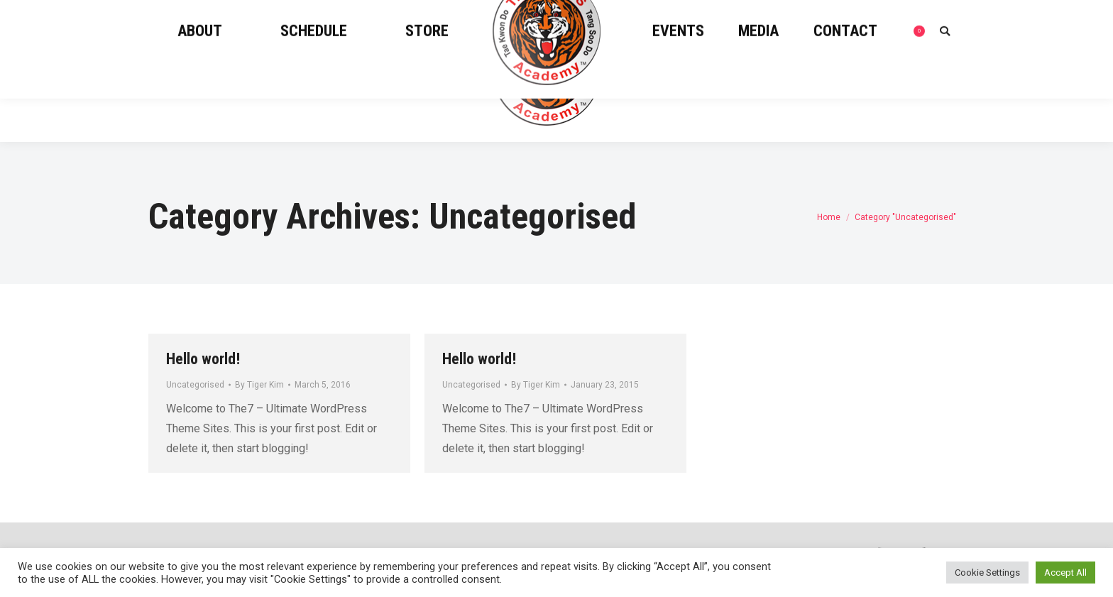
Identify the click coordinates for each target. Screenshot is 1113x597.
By (259, 385)
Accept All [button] (1065, 572)
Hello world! (203, 359)
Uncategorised (195, 385)
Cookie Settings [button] (987, 572)
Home (828, 217)
